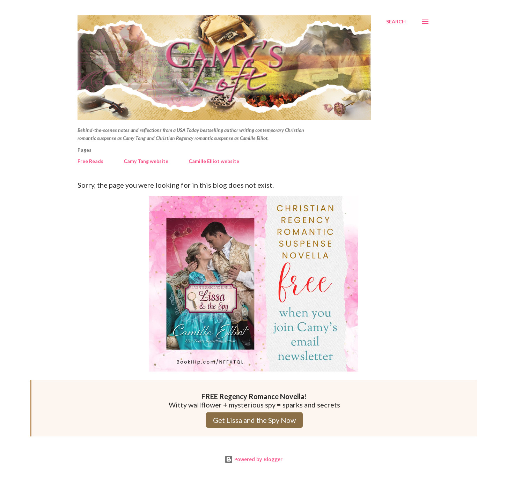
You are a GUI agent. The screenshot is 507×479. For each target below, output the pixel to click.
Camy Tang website (146, 161)
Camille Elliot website (214, 161)
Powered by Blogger (253, 459)
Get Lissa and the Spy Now (254, 420)
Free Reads (90, 161)
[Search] (396, 21)
